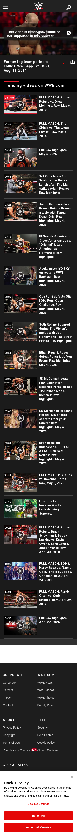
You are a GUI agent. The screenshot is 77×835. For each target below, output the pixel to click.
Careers (8, 690)
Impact (7, 697)
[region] (38, 803)
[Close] (72, 776)
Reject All (38, 815)
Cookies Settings (38, 803)
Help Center (45, 735)
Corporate (9, 682)
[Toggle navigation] (5, 6)
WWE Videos (45, 690)
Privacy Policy (11, 727)
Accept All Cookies (38, 827)
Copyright (9, 735)
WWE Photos (45, 697)
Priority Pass (45, 705)
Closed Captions (46, 750)
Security (42, 727)
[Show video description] (63, 61)
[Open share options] (72, 61)
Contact (8, 705)
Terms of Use (11, 742)
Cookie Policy (46, 742)
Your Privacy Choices (11, 750)
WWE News (45, 682)
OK (38, 33)
